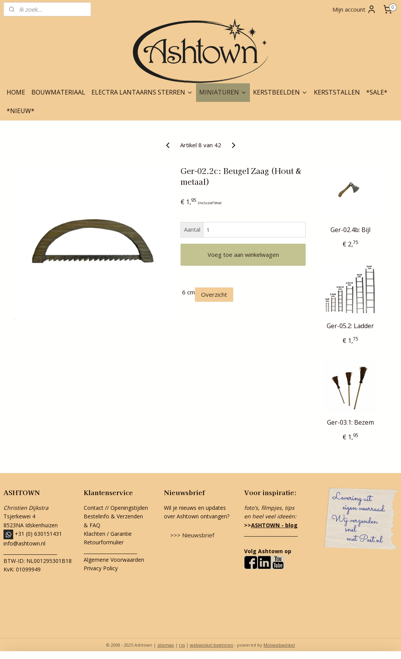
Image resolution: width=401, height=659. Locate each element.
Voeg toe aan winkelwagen (243, 254)
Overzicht (214, 294)
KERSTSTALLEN (337, 92)
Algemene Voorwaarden (114, 559)
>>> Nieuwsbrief (192, 535)
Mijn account (354, 9)
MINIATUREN (223, 92)
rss (182, 645)
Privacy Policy (101, 568)
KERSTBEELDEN (280, 92)
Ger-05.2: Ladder (350, 326)
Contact (93, 507)
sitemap (165, 645)
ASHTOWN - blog (274, 525)
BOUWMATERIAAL (58, 92)
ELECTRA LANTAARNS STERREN (142, 92)
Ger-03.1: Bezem (350, 422)
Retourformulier (104, 542)
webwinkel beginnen (211, 645)
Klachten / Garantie (108, 533)
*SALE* (376, 92)
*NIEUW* (20, 111)
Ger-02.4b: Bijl (350, 230)
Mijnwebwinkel (279, 645)
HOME (16, 92)
